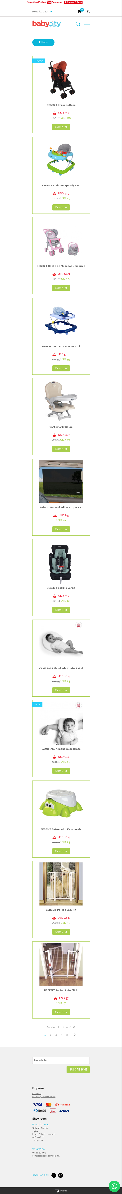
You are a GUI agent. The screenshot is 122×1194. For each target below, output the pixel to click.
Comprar (61, 127)
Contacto (36, 1093)
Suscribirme (78, 1069)
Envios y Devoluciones (43, 1096)
